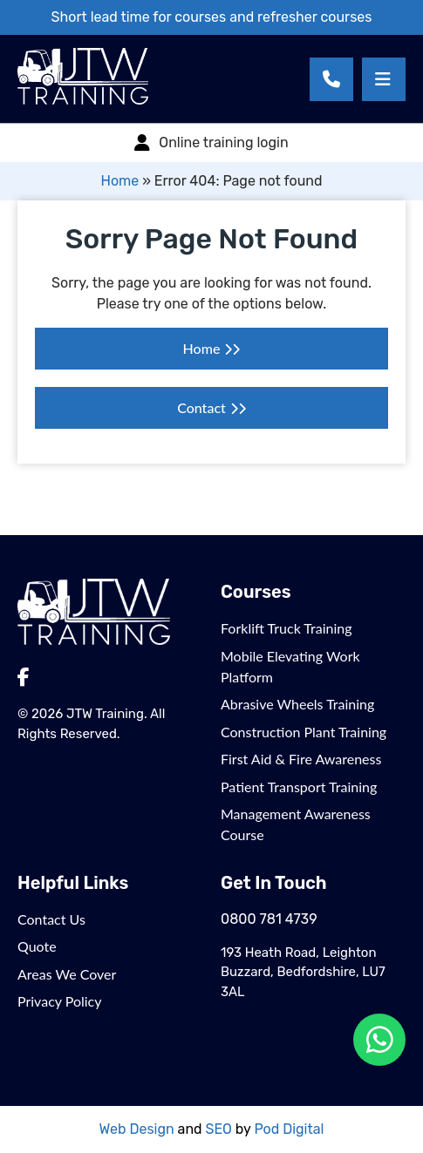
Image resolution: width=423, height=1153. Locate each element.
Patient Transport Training (299, 786)
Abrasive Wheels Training (297, 703)
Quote (37, 946)
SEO (219, 1129)
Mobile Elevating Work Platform (290, 666)
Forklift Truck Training (286, 628)
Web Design (136, 1129)
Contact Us (51, 919)
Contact (201, 407)
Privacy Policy (59, 1001)
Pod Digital (289, 1129)
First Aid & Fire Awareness (301, 758)
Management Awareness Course (296, 824)
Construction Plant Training (303, 731)
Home (119, 181)
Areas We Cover (66, 974)
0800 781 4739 (269, 919)
